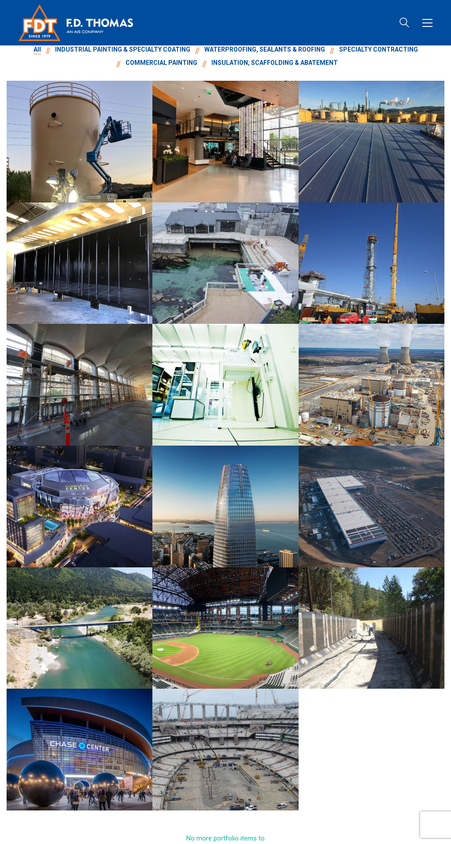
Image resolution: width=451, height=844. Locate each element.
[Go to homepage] (75, 22)
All (37, 49)
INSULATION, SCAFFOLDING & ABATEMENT (274, 62)
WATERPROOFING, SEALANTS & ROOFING (264, 49)
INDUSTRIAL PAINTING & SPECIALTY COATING (122, 49)
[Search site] (404, 24)
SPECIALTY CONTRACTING (378, 49)
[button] (427, 23)
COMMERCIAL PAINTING (161, 62)
